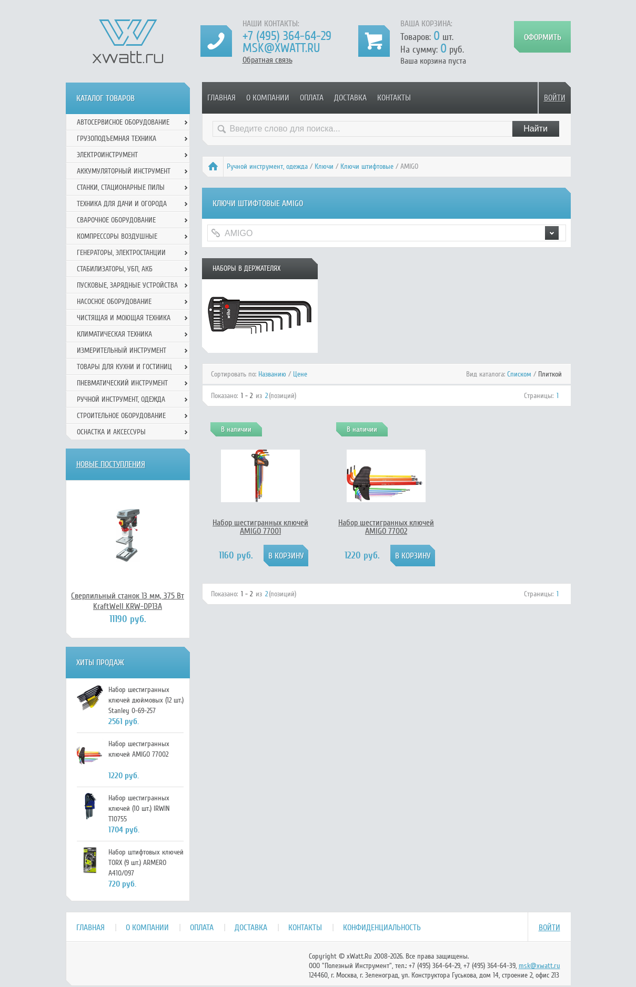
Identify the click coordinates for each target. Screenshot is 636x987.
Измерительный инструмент (121, 350)
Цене (300, 374)
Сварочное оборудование (116, 220)
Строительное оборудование (121, 415)
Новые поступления (110, 464)
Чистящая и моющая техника (123, 317)
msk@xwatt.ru (281, 48)
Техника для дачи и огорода (122, 203)
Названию (272, 374)
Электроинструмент (107, 154)
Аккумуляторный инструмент (123, 171)
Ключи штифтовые (366, 166)
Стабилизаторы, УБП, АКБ (115, 268)
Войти (555, 98)
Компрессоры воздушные (117, 236)
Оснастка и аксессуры (111, 432)
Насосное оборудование (114, 301)
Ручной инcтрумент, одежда (267, 166)
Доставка (350, 98)
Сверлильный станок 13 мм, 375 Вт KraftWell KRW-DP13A (127, 601)
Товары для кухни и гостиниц (124, 366)
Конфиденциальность (382, 927)
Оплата (312, 98)
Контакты (394, 98)
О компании (267, 98)
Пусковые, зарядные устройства (127, 285)
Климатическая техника (114, 334)
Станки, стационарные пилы (121, 187)
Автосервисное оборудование (123, 122)
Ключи (324, 166)
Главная (221, 98)
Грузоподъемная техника (116, 138)
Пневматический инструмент (122, 383)
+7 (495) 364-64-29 (287, 36)
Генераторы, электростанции (121, 252)
